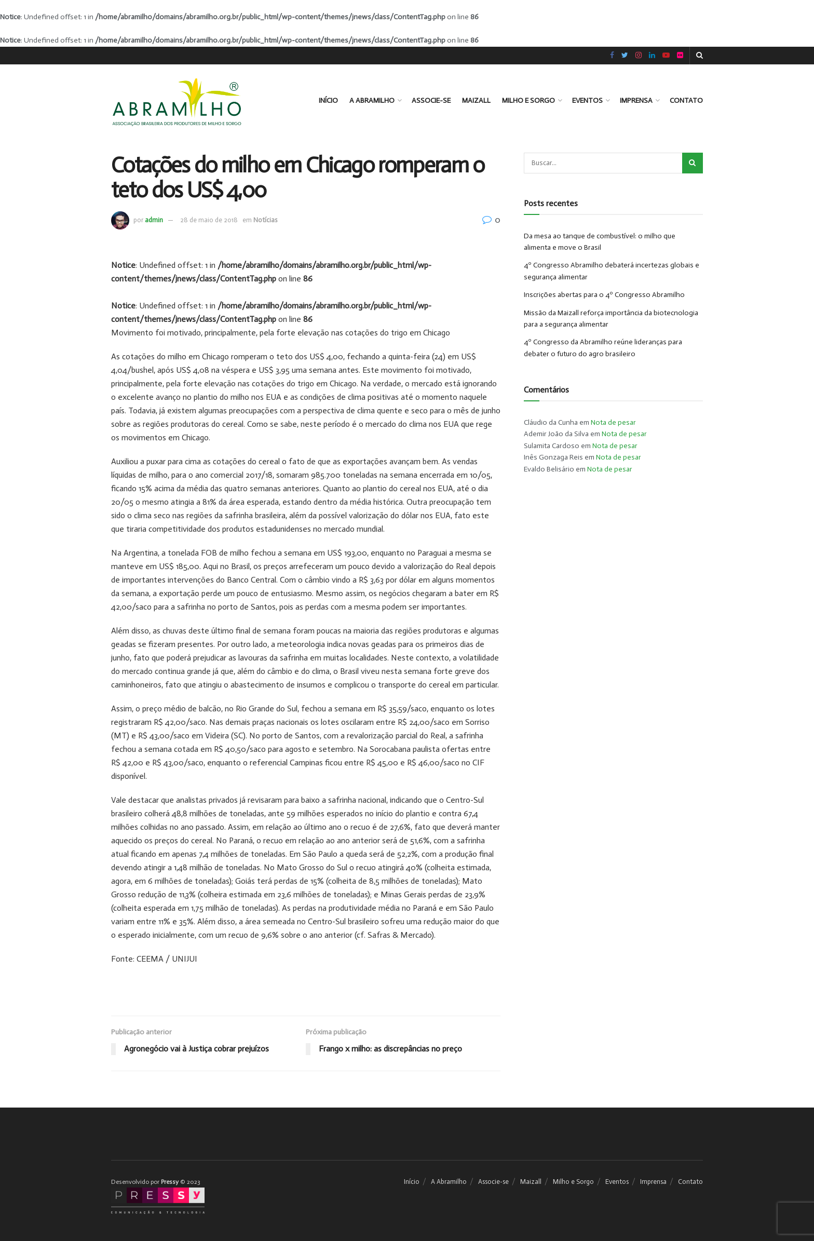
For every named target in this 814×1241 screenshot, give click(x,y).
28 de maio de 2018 (209, 220)
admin (154, 220)
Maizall (476, 100)
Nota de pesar (613, 422)
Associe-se (431, 100)
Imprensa (636, 100)
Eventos (587, 100)
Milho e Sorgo (528, 100)
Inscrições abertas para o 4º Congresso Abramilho (604, 294)
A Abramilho (372, 100)
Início (328, 100)
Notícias (265, 220)
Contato (686, 100)
